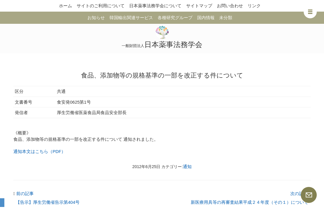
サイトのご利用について (101, 5)
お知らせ (96, 17)
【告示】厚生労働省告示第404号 (48, 202)
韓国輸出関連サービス (131, 17)
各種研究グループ (175, 17)
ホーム (65, 5)
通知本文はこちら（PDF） (39, 151)
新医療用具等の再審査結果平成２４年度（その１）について (249, 202)
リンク (254, 5)
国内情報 (206, 17)
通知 (187, 166)
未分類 (225, 17)
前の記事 (23, 193)
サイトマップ (199, 5)
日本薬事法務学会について (155, 5)
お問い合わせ (230, 5)
